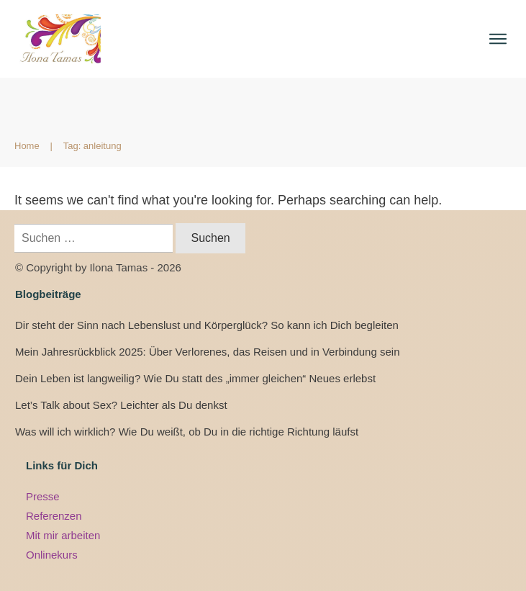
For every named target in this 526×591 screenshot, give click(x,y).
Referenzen (54, 516)
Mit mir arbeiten (63, 535)
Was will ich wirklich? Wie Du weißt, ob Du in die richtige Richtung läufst (186, 431)
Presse (43, 496)
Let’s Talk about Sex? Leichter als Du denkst (121, 405)
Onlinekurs (52, 555)
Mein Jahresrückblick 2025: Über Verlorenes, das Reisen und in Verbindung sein (207, 352)
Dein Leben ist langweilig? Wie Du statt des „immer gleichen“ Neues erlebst (195, 378)
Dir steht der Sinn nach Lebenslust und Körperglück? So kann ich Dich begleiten (207, 325)
